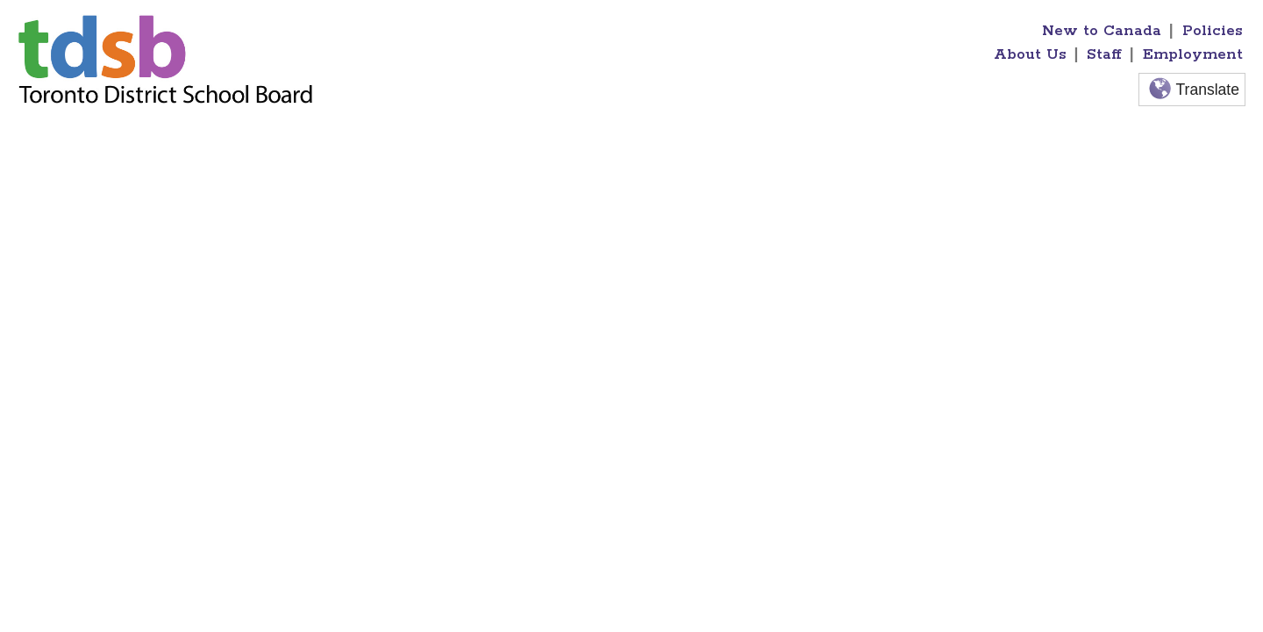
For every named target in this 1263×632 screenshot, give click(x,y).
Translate (1192, 90)
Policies (1212, 30)
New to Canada (1101, 30)
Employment (1193, 54)
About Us (1030, 54)
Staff (1104, 54)
